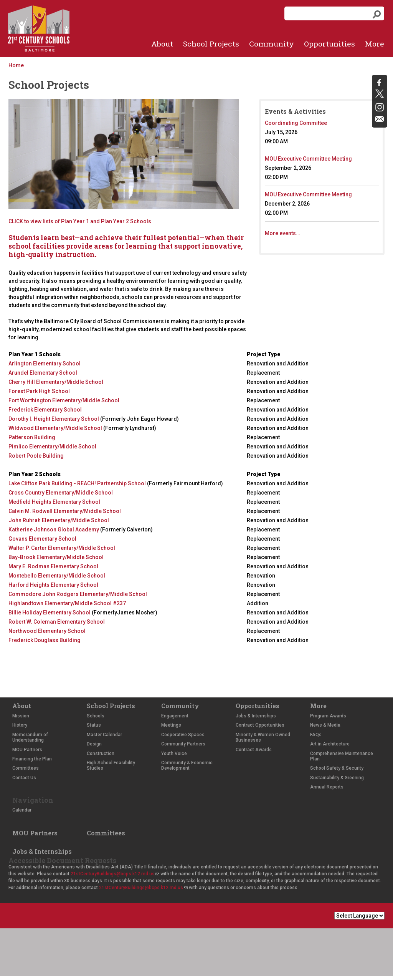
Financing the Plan (32, 759)
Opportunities (329, 43)
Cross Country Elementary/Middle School (60, 493)
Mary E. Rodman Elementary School (53, 566)
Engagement (174, 716)
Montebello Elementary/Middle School (56, 576)
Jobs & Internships (256, 716)
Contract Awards (254, 749)
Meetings (171, 725)
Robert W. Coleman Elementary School (56, 622)
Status (94, 725)
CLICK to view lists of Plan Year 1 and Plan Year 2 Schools (79, 221)
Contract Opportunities (260, 725)
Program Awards (328, 716)
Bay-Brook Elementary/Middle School (56, 557)
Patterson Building (31, 437)
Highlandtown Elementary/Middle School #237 (67, 603)
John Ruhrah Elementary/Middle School (58, 520)
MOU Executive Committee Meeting (308, 159)
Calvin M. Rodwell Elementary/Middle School (64, 511)
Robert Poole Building (36, 456)
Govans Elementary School (42, 539)
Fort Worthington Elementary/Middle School (63, 400)
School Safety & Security (336, 768)
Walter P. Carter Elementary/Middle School (61, 548)
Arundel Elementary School (42, 373)
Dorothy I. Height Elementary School (53, 419)
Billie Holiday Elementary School (49, 612)
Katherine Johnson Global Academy (54, 529)
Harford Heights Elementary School (53, 585)
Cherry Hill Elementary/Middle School (55, 382)
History (19, 725)
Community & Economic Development (187, 765)
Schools (95, 716)
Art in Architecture (330, 744)
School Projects (211, 43)
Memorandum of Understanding (30, 737)
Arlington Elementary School (44, 363)
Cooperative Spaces (183, 734)
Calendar (21, 810)
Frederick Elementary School (45, 410)
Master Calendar (104, 734)
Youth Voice (174, 753)
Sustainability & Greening (337, 777)
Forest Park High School (39, 391)
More (374, 43)
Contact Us (24, 777)
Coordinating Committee (296, 123)
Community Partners (183, 744)
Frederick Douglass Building (44, 640)
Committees (25, 768)
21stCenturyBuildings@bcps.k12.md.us (115, 873)
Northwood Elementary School (47, 631)
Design (94, 744)
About (162, 43)
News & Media (325, 725)
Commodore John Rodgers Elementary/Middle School (77, 594)
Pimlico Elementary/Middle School (52, 446)
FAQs (316, 734)
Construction (100, 753)
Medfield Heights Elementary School (54, 502)
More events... (283, 233)
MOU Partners (27, 749)
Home (16, 65)
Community (271, 43)
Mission (20, 716)
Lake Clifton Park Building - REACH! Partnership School (77, 483)
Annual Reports (326, 787)
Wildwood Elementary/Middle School (55, 428)
